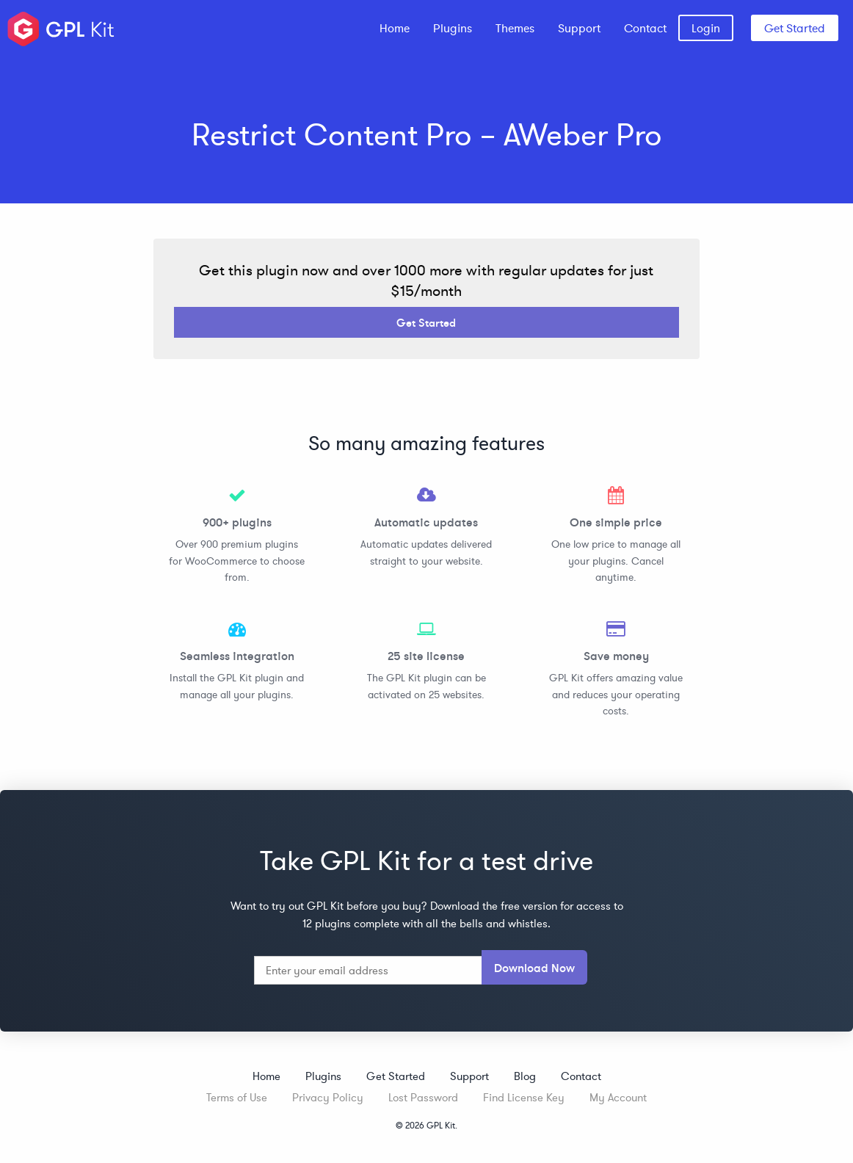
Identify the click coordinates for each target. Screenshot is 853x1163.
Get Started (794, 28)
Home (395, 28)
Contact (645, 28)
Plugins (452, 28)
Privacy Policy (327, 1097)
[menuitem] (394, 28)
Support (579, 28)
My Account (618, 1097)
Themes (515, 28)
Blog (525, 1076)
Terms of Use (236, 1097)
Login (706, 28)
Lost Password (423, 1097)
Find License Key (524, 1097)
